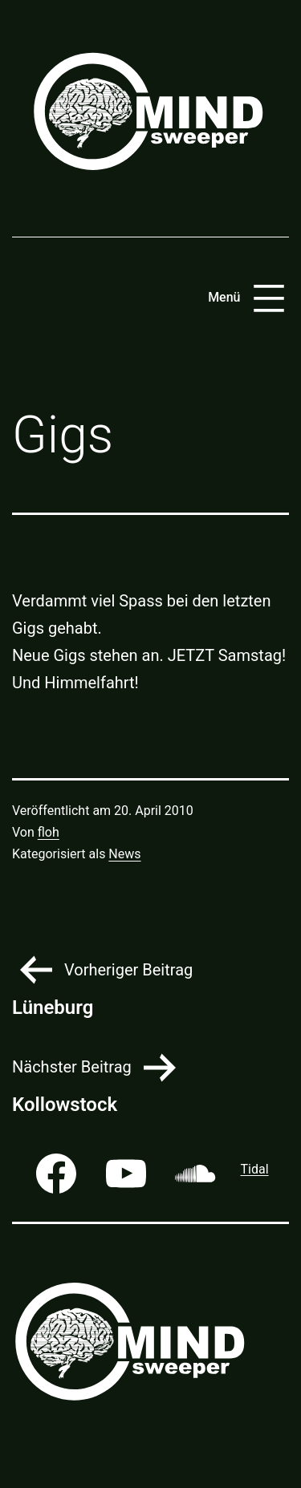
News (124, 854)
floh (48, 832)
